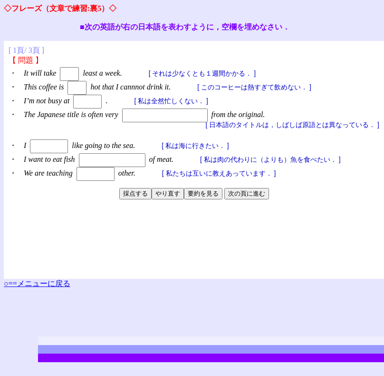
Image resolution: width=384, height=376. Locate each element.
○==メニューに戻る (37, 283)
